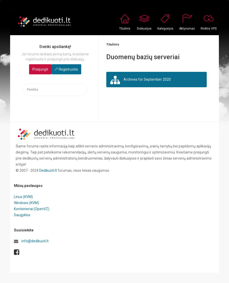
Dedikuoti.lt (48, 170)
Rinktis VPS (209, 28)
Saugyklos (22, 215)
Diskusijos (144, 28)
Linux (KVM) (23, 197)
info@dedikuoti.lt (35, 241)
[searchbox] (55, 89)
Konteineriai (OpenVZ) (31, 209)
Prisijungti (40, 69)
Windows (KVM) (26, 203)
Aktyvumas (187, 28)
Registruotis (68, 69)
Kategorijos (165, 28)
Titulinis (124, 28)
